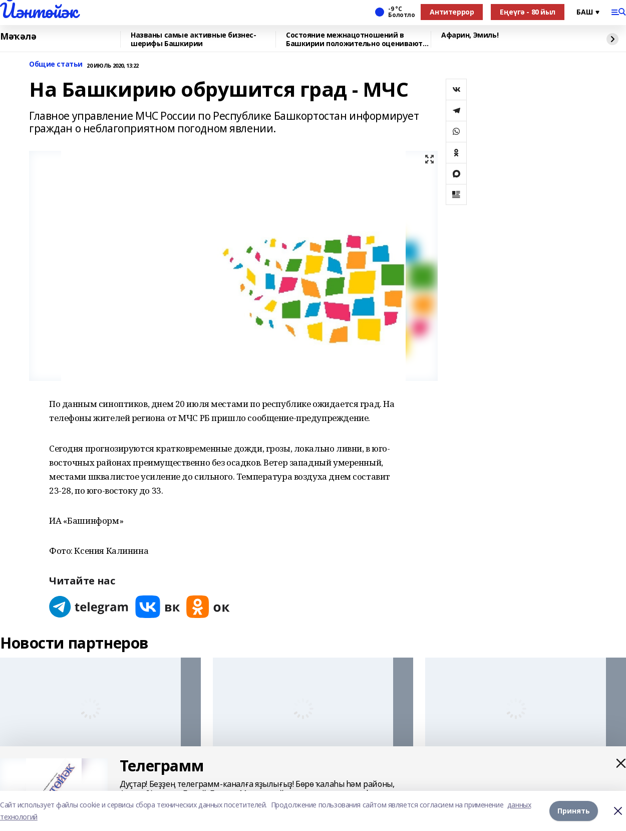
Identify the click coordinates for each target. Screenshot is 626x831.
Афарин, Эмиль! (469, 35)
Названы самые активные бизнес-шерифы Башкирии (193, 39)
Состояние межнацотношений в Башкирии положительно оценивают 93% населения (354, 39)
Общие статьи (56, 64)
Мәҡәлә (18, 36)
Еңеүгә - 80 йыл (527, 12)
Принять (573, 810)
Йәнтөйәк (39, 11)
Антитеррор (452, 12)
